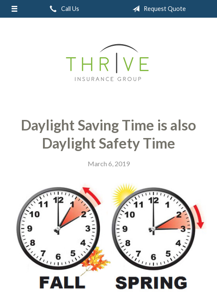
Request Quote (157, 8)
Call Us (62, 8)
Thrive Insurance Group (108, 64)
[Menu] (14, 8)
